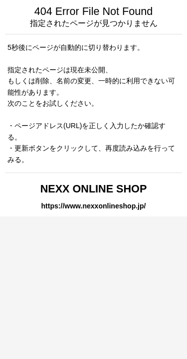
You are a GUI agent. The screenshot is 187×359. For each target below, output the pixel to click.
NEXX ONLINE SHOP (93, 188)
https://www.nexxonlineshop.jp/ (93, 206)
